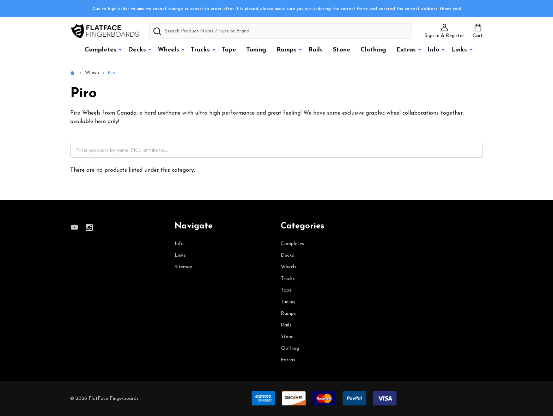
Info (433, 50)
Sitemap (184, 267)
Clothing (373, 50)
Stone (341, 50)
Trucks (200, 50)
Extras (406, 50)
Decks (137, 50)
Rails (315, 50)
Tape (228, 50)
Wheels (168, 50)
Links (459, 50)
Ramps (286, 50)
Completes (100, 50)
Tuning (256, 50)
